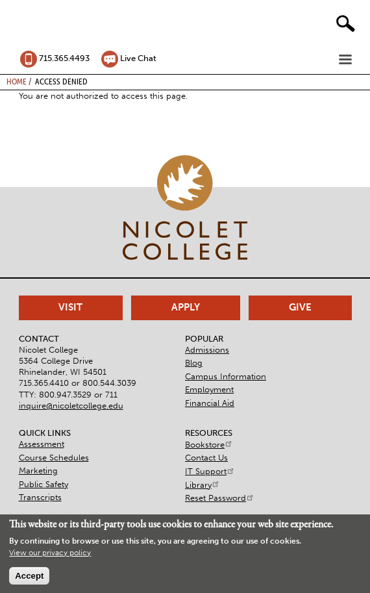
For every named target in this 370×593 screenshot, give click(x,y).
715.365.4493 (64, 58)
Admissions (207, 350)
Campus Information (225, 376)
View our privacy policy (50, 554)
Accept (29, 577)
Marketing (38, 470)
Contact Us (206, 457)
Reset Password (219, 498)
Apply (185, 307)
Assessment (41, 444)
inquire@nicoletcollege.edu (71, 405)
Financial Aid (209, 403)
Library (202, 485)
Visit (70, 307)
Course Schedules (54, 457)
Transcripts (40, 497)
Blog (194, 363)
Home (16, 81)
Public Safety (43, 484)
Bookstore (209, 444)
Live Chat (138, 58)
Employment (209, 389)
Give (300, 307)
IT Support (210, 471)
